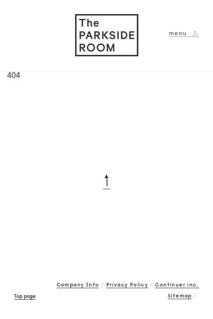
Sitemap (180, 295)
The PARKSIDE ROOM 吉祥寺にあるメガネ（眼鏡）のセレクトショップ (106, 35)
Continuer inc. (177, 284)
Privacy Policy (127, 284)
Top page (25, 296)
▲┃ (106, 179)
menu (184, 33)
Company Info (78, 284)
